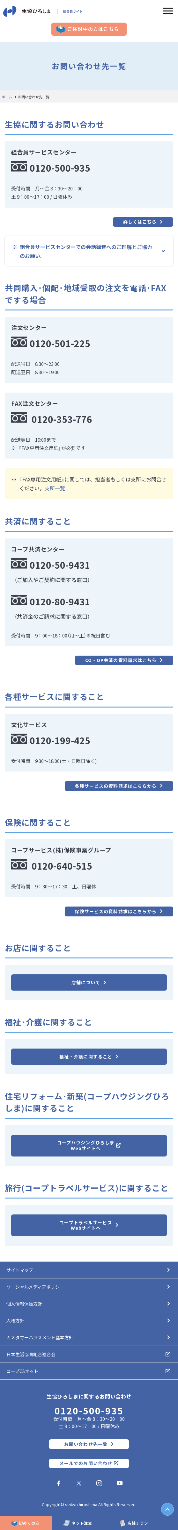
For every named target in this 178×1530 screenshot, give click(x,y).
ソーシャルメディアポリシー (35, 1287)
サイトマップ (19, 1270)
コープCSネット (22, 1371)
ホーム (7, 97)
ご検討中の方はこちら (93, 28)
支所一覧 (55, 488)
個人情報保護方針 (24, 1303)
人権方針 (15, 1320)
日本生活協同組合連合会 (31, 1354)
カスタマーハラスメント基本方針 (39, 1337)
